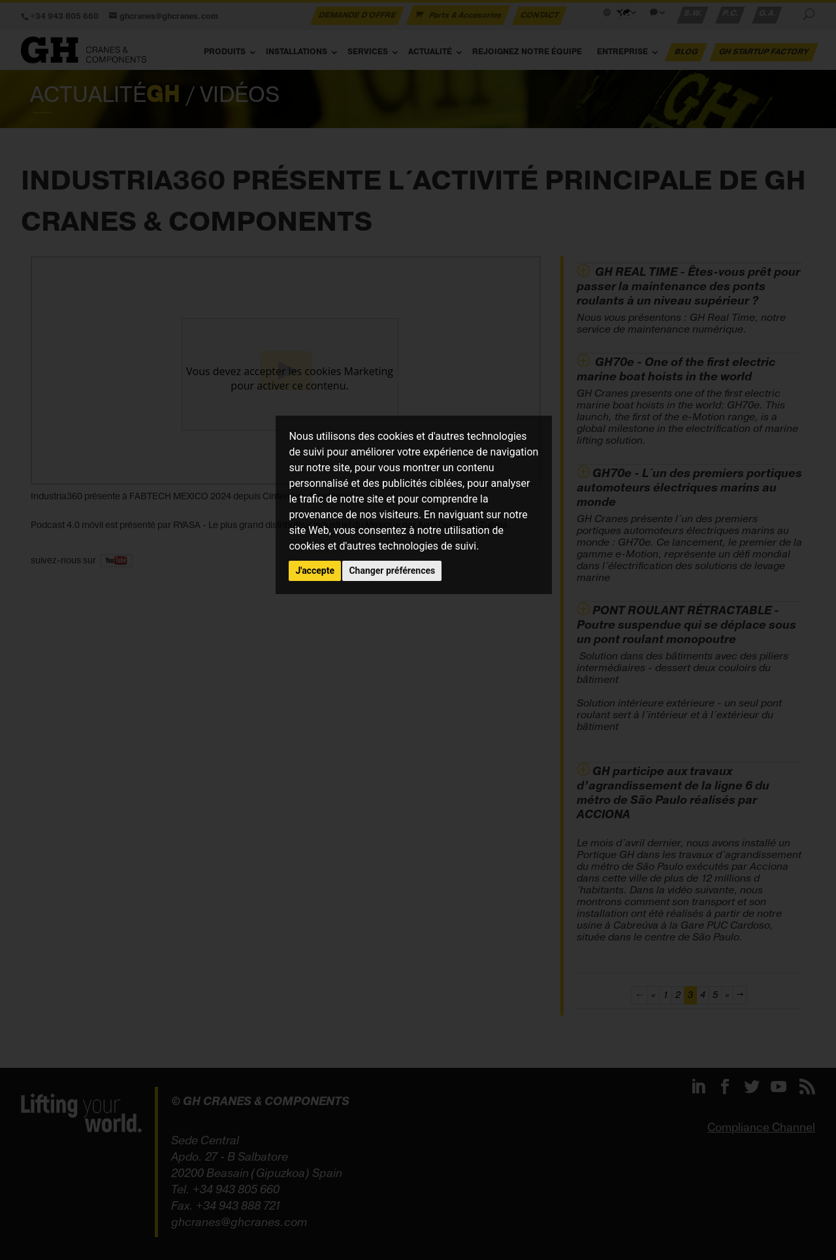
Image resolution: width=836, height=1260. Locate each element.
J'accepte (314, 570)
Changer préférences (392, 570)
